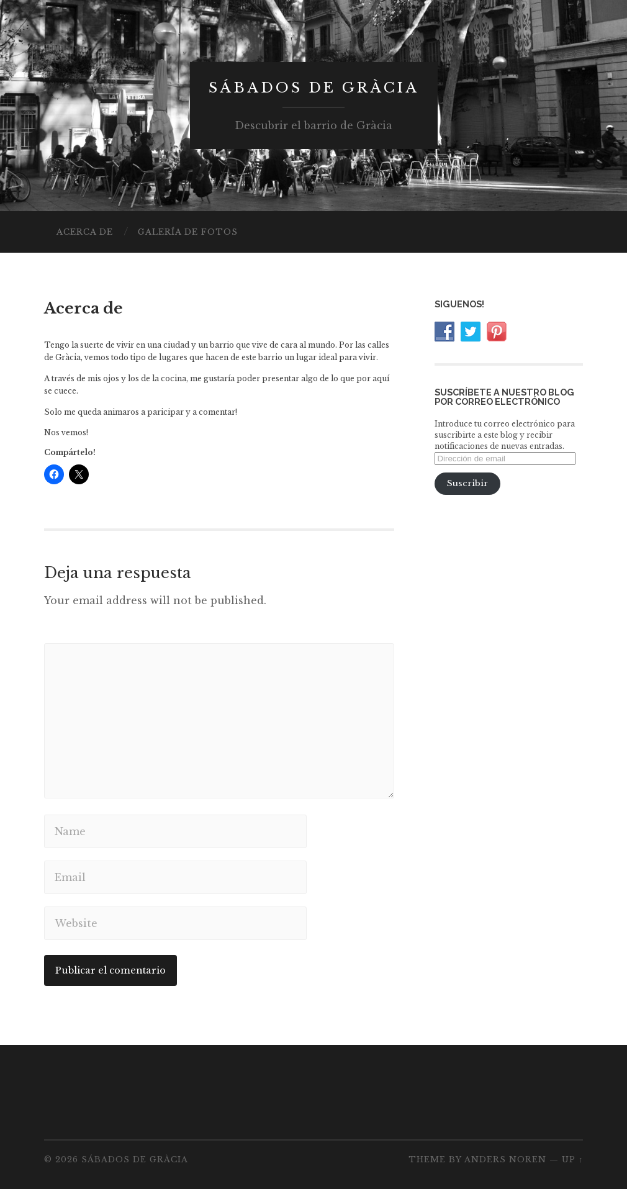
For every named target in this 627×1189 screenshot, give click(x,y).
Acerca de (84, 232)
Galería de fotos (188, 232)
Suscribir (467, 483)
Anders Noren (505, 1159)
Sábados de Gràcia (314, 87)
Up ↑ (572, 1159)
